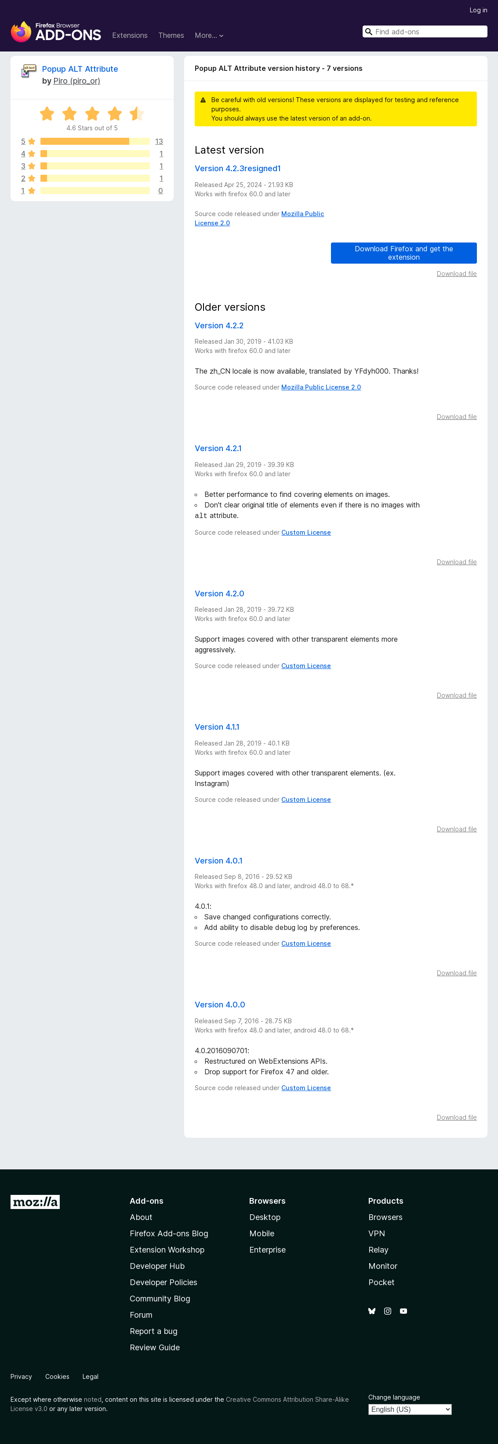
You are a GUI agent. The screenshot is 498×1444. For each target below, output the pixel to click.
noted (93, 1398)
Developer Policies (163, 1281)
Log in (478, 10)
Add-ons (147, 1200)
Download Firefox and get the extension (404, 252)
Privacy (21, 1375)
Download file (457, 273)
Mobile (261, 1232)
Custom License (306, 531)
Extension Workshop (167, 1248)
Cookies (57, 1375)
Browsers (385, 1216)
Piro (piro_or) (76, 80)
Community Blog (160, 1297)
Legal (90, 1375)
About (141, 1216)
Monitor (382, 1265)
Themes (171, 35)
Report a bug (154, 1330)
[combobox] (425, 31)
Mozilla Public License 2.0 (321, 387)
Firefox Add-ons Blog (169, 1232)
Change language (394, 1396)
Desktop (264, 1216)
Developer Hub (157, 1265)
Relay (378, 1248)
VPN (376, 1232)
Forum (141, 1314)
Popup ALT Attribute (80, 68)
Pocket (381, 1281)
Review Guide (155, 1346)
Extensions (130, 35)
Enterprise (267, 1248)
